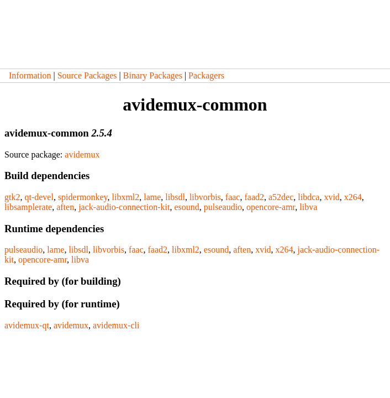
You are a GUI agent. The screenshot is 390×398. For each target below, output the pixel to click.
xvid (331, 197)
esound (186, 207)
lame (152, 197)
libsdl (175, 197)
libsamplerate (28, 207)
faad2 (254, 197)
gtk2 (12, 197)
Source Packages (87, 75)
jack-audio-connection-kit (124, 207)
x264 (353, 197)
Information (30, 75)
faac (232, 197)
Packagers (206, 75)
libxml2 (125, 197)
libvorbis (205, 197)
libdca (308, 197)
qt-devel (38, 197)
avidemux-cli (116, 325)
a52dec (280, 197)
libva (308, 207)
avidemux (82, 154)
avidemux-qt (26, 325)
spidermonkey (83, 197)
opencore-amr (270, 207)
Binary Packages (152, 75)
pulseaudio (223, 207)
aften (65, 207)
